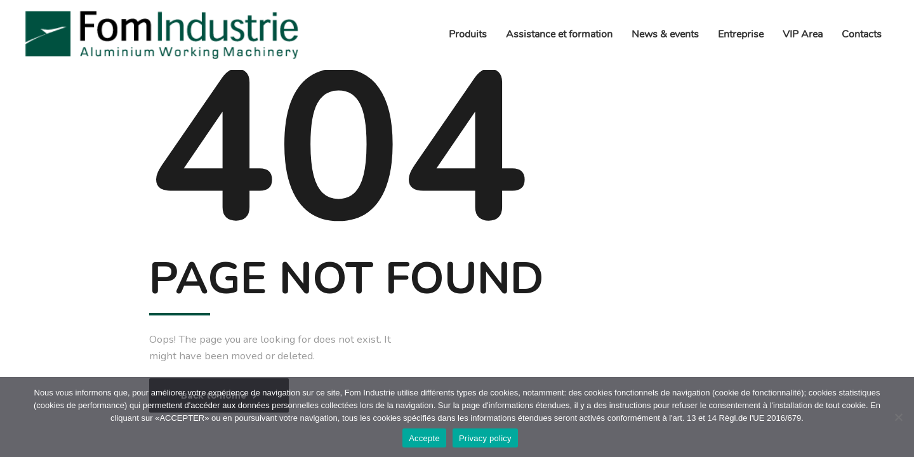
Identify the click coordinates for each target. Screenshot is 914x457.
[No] (898, 417)
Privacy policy (485, 438)
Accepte (424, 438)
